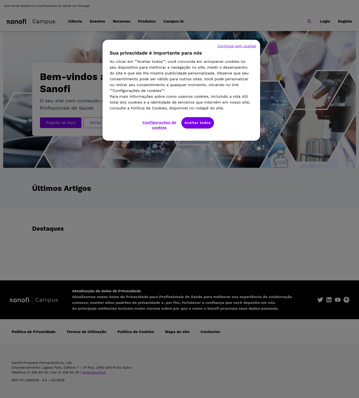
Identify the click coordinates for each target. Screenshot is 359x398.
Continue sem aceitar (236, 46)
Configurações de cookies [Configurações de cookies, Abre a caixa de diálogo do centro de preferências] (159, 125)
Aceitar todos (197, 123)
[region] (181, 90)
